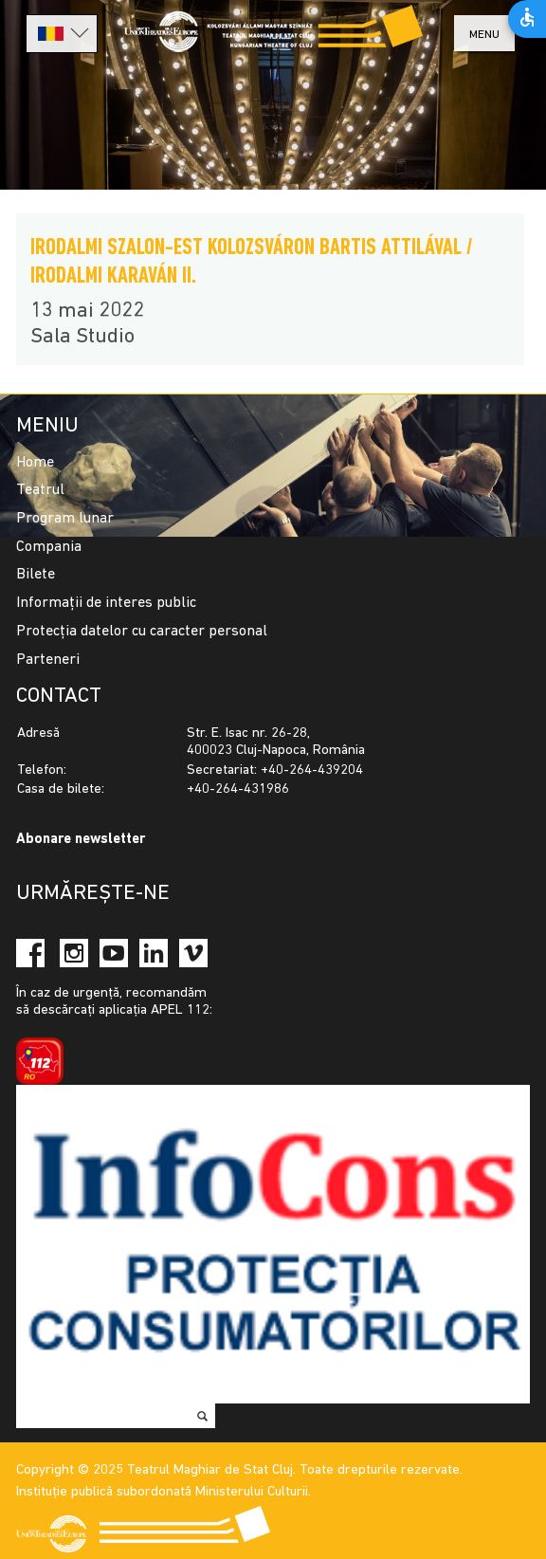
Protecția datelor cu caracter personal (141, 631)
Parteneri (48, 660)
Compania (49, 547)
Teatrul (40, 490)
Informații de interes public (106, 603)
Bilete (35, 574)
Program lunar (65, 518)
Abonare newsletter (80, 840)
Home (35, 462)
